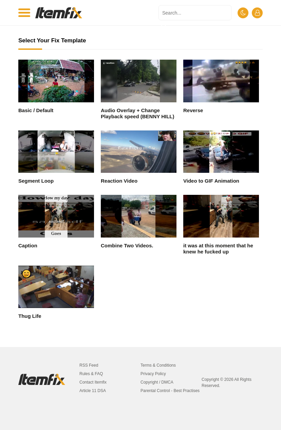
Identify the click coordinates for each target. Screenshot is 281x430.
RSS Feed (88, 365)
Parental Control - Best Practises (170, 390)
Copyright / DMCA (156, 382)
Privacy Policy (153, 373)
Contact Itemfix (93, 382)
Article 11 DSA (92, 390)
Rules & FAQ (91, 373)
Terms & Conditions (158, 365)
